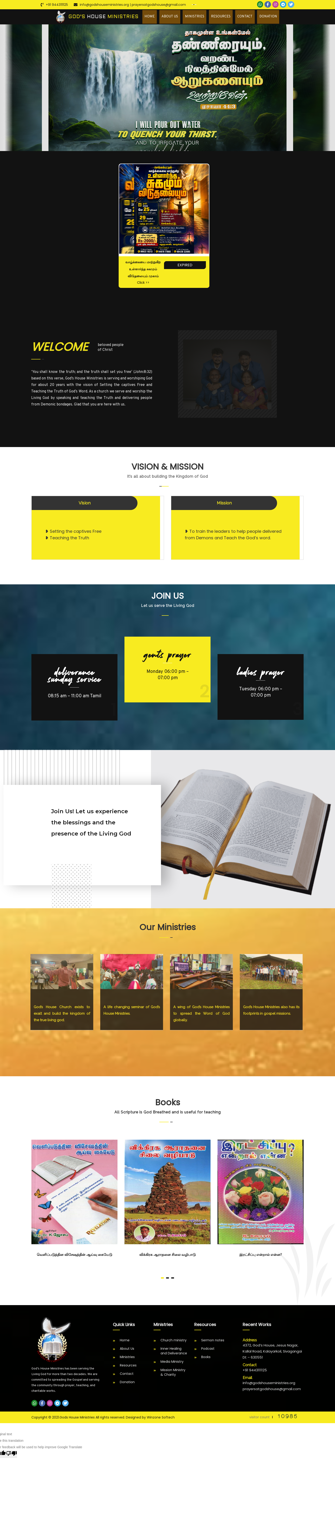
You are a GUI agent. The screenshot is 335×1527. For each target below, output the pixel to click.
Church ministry (174, 1341)
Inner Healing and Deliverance (174, 1352)
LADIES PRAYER (261, 673)
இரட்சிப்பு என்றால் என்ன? (260, 1256)
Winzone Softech (161, 1418)
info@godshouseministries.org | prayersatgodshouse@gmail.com (133, 4)
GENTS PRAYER (167, 656)
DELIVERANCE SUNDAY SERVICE (74, 677)
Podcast (207, 1349)
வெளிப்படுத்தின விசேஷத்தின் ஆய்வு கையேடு (74, 1256)
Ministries (203, 17)
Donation (270, 17)
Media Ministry (172, 1362)
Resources (227, 17)
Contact (249, 17)
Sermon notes (212, 1341)
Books (206, 1358)
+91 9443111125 (57, 4)
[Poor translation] (11, 1455)
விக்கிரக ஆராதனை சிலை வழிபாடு (167, 1256)
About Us (180, 17)
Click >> (143, 283)
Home (162, 17)
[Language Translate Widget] (194, 4)
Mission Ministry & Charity (173, 1373)
